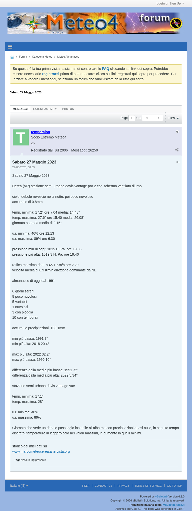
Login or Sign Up (170, 3)
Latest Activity (45, 108)
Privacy (123, 485)
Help (86, 485)
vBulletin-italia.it (173, 504)
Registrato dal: (42, 150)
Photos (68, 108)
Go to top (174, 485)
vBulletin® (161, 496)
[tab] (20, 108)
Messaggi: (79, 150)
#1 (178, 162)
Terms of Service (148, 485)
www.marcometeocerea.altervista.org (41, 451)
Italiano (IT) (19, 485)
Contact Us (103, 485)
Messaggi (20, 108)
